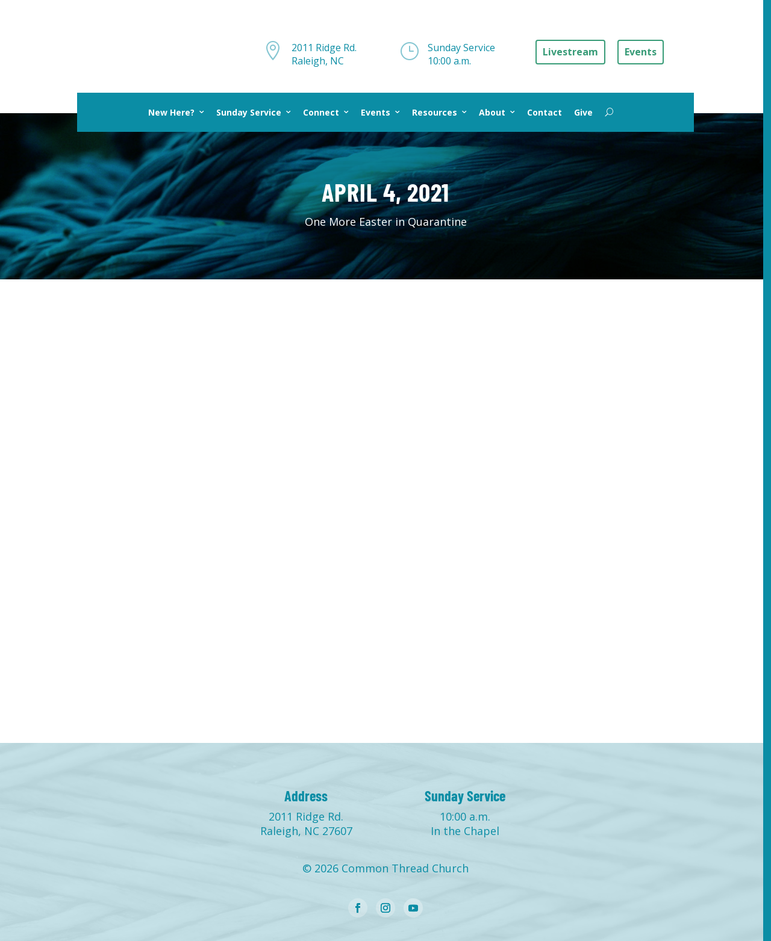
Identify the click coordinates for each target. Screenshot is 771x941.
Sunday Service (248, 112)
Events (375, 112)
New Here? (171, 112)
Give (583, 112)
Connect (321, 112)
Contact (544, 112)
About (492, 112)
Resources (434, 112)
